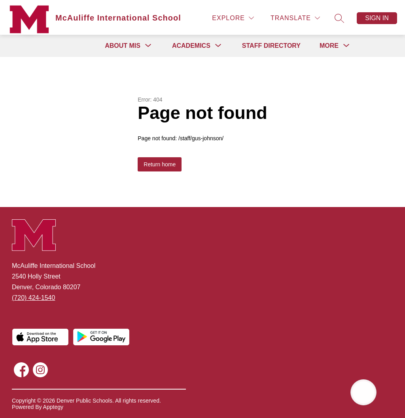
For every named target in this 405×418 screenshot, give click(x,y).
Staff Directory (271, 45)
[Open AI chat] (363, 392)
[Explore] (233, 18)
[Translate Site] (295, 18)
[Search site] (339, 18)
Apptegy (53, 407)
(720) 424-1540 (33, 297)
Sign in (377, 18)
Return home (160, 164)
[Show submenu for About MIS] (122, 46)
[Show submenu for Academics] (191, 46)
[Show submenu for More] (329, 46)
